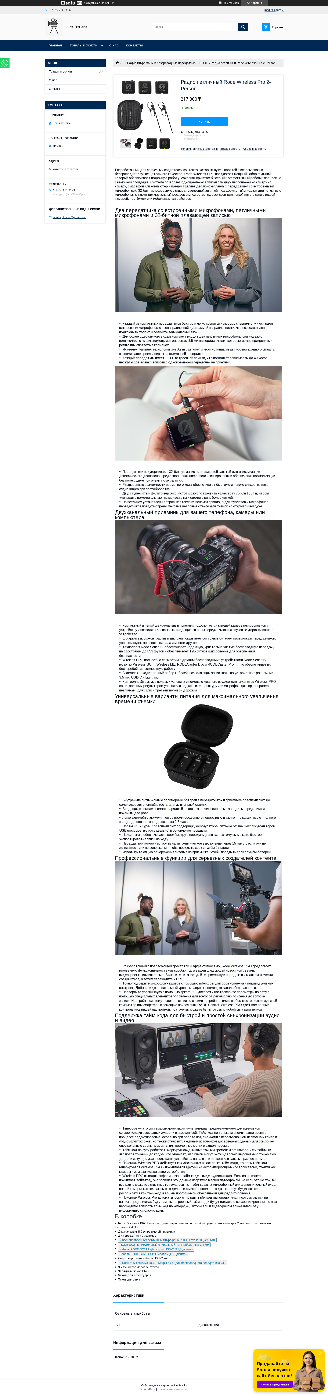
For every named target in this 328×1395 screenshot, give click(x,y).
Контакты (134, 45)
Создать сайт (92, 2)
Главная (55, 45)
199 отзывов (231, 2)
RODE (203, 63)
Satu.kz (182, 1385)
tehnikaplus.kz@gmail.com (69, 217)
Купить (204, 121)
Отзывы (54, 89)
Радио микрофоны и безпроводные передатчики (161, 63)
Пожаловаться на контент (173, 1389)
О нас (114, 45)
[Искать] (243, 27)
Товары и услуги (83, 45)
